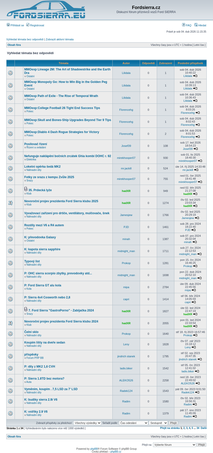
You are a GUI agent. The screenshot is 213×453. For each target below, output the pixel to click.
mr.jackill (126, 168)
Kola (28, 288)
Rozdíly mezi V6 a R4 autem (44, 225)
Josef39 (126, 145)
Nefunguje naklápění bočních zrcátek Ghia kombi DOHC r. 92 (67, 156)
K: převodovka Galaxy (40, 237)
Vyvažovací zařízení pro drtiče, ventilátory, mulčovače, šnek (66, 213)
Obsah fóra (14, 45)
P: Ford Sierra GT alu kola (42, 285)
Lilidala (126, 72)
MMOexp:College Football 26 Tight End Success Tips (62, 108)
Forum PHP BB (34, 358)
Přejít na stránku (170, 428)
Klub (28, 193)
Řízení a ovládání (36, 147)
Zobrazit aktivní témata (60, 39)
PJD (126, 227)
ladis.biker (126, 368)
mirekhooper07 (126, 157)
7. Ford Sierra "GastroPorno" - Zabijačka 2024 (61, 310)
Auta (29, 382)
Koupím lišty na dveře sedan (44, 342)
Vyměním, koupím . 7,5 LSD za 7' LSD (51, 389)
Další (204, 428)
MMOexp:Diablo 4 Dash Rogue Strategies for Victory (61, 132)
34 (197, 428)
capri (126, 299)
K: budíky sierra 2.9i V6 (40, 399)
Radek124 (126, 390)
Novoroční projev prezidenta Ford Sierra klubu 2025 (61, 201)
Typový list (32, 261)
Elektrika (31, 159)
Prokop (126, 263)
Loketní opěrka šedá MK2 (42, 166)
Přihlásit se (15, 25)
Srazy (29, 180)
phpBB (94, 448)
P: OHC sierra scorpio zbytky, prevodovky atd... (58, 273)
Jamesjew (126, 214)
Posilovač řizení (35, 144)
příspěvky (31, 354)
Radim (126, 401)
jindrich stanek (126, 356)
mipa (126, 287)
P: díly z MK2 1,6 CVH (39, 366)
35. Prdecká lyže (40, 190)
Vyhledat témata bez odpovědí (24, 39)
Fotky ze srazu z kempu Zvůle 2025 (49, 177)
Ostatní (30, 76)
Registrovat (35, 25)
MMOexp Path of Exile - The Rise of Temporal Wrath (61, 96)
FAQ (186, 25)
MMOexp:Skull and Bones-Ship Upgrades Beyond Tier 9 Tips (67, 120)
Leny (126, 344)
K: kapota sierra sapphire (42, 249)
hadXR (126, 190)
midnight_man (126, 251)
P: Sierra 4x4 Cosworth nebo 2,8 (47, 297)
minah (126, 239)
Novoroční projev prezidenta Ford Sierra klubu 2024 (61, 321)
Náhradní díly (33, 170)
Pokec (29, 111)
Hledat (200, 25)
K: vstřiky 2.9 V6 (36, 411)
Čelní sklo (31, 332)
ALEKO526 (126, 380)
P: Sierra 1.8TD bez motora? (44, 378)
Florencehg (126, 109)
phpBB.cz (115, 451)
